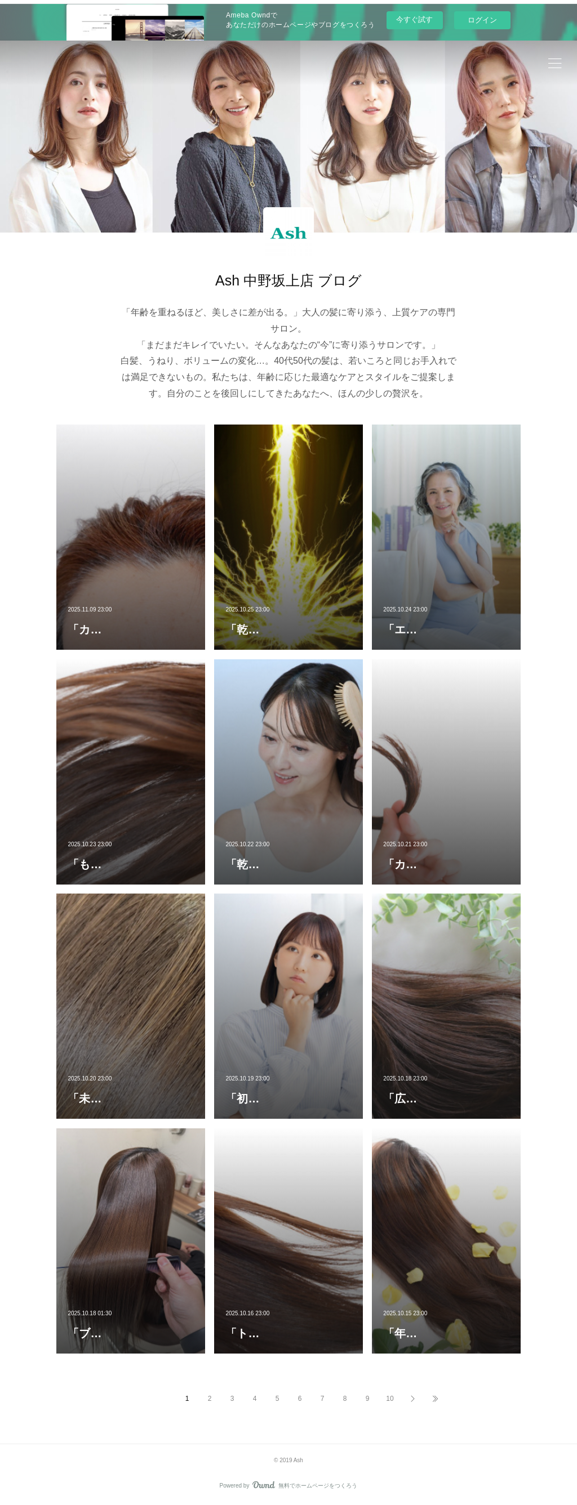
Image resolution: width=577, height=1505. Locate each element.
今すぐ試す (414, 19)
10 (389, 1399)
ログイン (482, 20)
